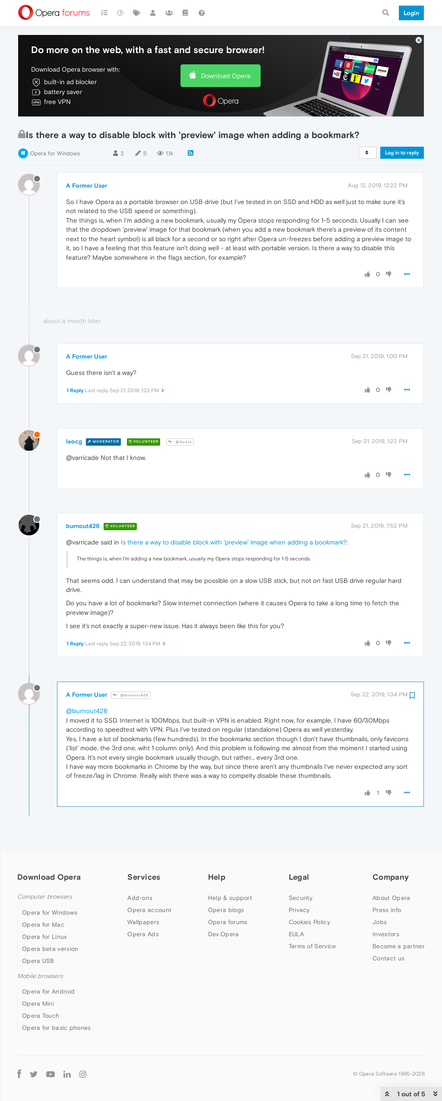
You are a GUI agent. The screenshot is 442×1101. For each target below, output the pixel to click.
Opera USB (38, 960)
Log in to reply (402, 153)
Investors (386, 934)
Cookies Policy (309, 922)
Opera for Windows (55, 153)
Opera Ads (143, 934)
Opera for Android (48, 991)
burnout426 (83, 525)
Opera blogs (226, 909)
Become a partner (399, 946)
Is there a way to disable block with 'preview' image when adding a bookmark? (234, 542)
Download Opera (225, 75)
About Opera (391, 897)
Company (391, 876)
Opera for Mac (43, 924)
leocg (74, 441)
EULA (296, 934)
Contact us (388, 958)
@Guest (180, 442)
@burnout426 (130, 695)
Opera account (149, 909)
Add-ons (139, 897)
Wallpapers (143, 922)
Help (216, 876)
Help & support (230, 897)
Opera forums (228, 922)
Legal (299, 876)
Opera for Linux (44, 936)
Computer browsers (44, 896)
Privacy (299, 909)
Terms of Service (312, 946)
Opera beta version (50, 948)
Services (143, 876)
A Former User (86, 185)
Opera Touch (40, 1015)
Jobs (380, 922)
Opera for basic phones (56, 1027)
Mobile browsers (40, 976)
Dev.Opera (223, 934)
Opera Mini (38, 1003)
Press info (387, 909)
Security (301, 897)
